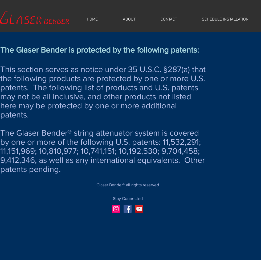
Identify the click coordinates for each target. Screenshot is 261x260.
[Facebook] (128, 209)
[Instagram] (116, 209)
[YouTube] (139, 209)
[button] (129, 20)
